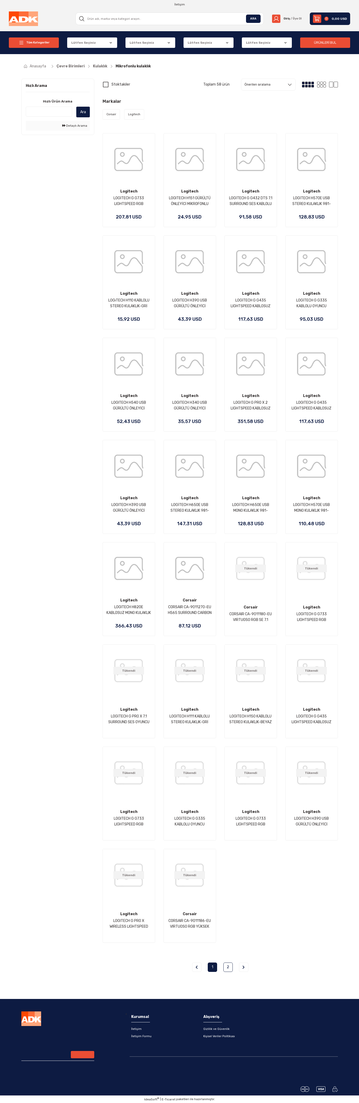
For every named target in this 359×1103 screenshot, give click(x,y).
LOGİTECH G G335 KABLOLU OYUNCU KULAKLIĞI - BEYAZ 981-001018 (190, 821)
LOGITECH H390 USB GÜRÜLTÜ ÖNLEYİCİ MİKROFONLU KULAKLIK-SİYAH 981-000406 (189, 303)
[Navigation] (34, 42)
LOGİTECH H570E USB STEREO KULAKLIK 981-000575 (311, 201)
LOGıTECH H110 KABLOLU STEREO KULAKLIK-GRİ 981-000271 (128, 303)
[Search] (167, 18)
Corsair (190, 600)
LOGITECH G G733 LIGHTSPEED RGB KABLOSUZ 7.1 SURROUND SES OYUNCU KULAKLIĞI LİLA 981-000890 (251, 821)
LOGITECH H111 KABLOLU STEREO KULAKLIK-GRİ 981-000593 (189, 719)
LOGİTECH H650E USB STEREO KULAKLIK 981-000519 (190, 508)
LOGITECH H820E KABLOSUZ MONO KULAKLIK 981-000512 (128, 610)
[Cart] (330, 19)
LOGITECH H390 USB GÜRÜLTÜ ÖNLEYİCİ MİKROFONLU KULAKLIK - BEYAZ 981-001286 (312, 821)
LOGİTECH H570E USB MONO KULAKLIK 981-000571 (311, 508)
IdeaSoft (151, 1099)
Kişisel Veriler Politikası (220, 1036)
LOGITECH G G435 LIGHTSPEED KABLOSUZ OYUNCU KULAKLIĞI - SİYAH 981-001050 (311, 719)
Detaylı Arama (74, 125)
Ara (83, 112)
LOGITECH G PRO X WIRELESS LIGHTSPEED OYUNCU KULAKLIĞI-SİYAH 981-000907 (128, 924)
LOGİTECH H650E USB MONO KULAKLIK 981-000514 (250, 508)
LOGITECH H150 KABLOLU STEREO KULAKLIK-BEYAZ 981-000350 (250, 719)
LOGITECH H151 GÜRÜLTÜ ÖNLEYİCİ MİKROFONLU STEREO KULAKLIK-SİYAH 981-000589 (190, 201)
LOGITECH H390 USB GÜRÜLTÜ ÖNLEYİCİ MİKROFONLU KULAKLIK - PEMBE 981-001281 (129, 508)
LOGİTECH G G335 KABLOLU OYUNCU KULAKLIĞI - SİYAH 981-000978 (311, 303)
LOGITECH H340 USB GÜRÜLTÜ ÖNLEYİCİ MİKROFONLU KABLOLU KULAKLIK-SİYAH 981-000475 (189, 405)
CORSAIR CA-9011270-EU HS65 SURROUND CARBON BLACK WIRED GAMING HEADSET (190, 610)
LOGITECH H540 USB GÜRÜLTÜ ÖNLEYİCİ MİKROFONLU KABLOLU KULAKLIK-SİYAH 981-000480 (128, 405)
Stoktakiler (120, 84)
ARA (250, 19)
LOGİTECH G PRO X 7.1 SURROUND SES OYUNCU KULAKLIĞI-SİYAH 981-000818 (128, 719)
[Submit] (82, 1055)
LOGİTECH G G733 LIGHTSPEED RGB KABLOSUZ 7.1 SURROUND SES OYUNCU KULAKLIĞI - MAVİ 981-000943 (129, 201)
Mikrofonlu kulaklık (133, 66)
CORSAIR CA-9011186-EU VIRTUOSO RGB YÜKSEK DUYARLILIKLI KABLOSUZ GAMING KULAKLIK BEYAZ (189, 924)
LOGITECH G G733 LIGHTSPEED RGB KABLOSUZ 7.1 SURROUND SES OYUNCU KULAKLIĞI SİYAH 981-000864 (129, 821)
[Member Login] (285, 19)
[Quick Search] (49, 112)
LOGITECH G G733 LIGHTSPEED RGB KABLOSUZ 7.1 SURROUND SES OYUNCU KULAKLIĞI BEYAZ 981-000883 (312, 617)
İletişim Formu (141, 1036)
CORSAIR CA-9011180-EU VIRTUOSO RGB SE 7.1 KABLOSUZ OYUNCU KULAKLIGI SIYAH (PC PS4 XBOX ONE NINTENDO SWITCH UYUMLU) (250, 617)
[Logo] (23, 18)
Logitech (128, 191)
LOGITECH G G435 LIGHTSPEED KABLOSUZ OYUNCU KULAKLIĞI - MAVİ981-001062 (311, 405)
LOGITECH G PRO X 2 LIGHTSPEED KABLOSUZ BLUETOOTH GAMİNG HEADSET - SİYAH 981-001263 (250, 405)
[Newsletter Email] (57, 1055)
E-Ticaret (168, 1099)
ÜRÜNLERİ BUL (325, 42)
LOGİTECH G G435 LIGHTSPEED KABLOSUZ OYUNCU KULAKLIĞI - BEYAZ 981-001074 (250, 303)
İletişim (136, 1029)
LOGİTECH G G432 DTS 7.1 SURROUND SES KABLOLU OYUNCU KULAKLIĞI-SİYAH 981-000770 (250, 201)
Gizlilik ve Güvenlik (217, 1029)
